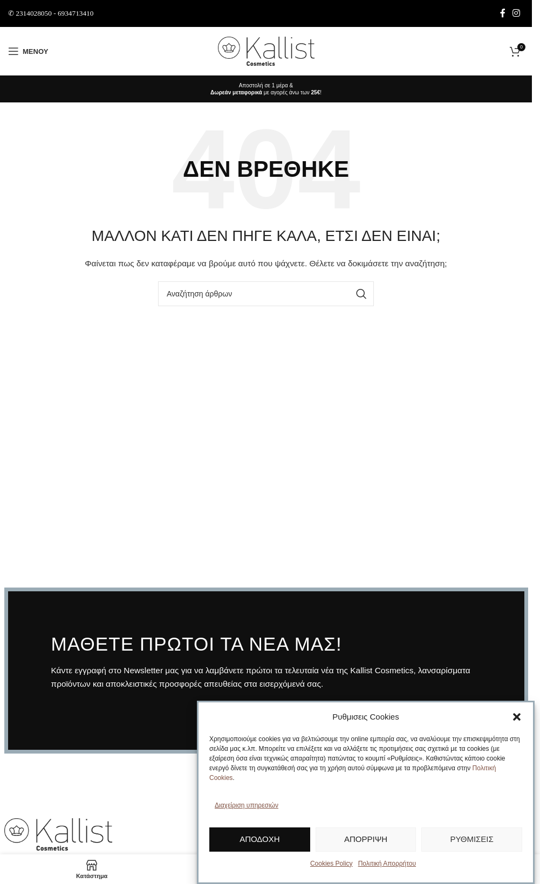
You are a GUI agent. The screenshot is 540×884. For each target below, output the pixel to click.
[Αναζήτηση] (266, 293)
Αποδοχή (259, 839)
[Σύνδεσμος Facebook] (502, 13)
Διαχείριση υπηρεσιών (246, 805)
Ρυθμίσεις (472, 839)
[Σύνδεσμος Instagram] (516, 13)
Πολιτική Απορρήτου (387, 863)
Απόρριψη (365, 839)
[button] (516, 717)
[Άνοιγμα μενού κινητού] (28, 51)
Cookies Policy (331, 863)
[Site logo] (266, 50)
